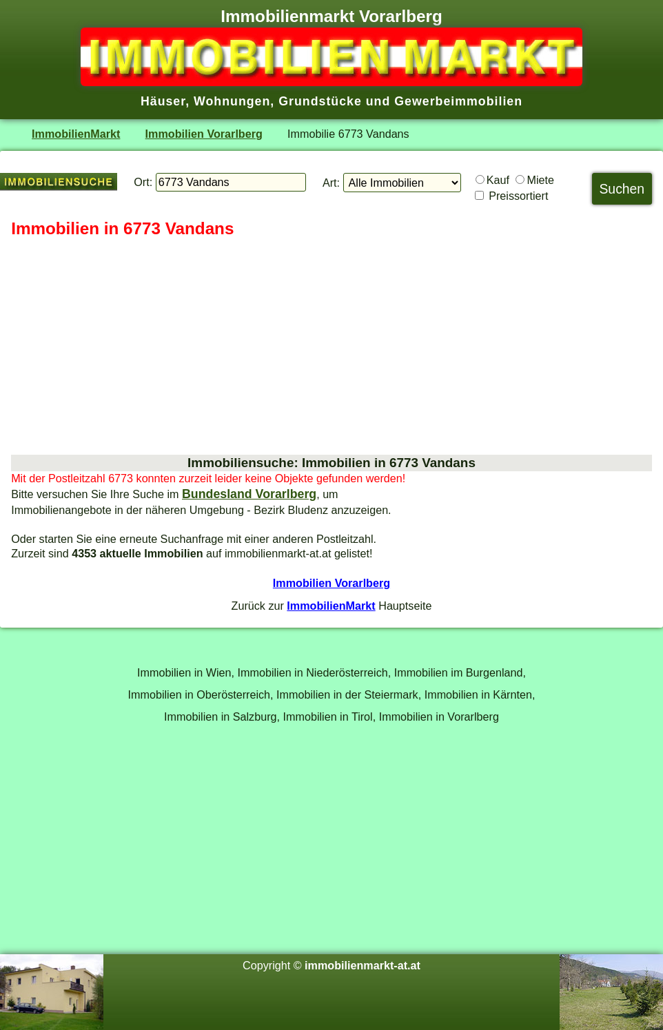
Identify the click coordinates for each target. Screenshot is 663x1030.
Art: (331, 182)
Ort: (143, 182)
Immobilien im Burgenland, (460, 672)
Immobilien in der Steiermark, (348, 694)
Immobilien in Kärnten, (480, 694)
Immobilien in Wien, (185, 672)
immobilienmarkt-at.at (362, 965)
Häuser (163, 101)
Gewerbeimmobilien (458, 101)
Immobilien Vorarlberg (204, 133)
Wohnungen (232, 101)
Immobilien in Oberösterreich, (201, 694)
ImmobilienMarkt (76, 133)
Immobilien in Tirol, (329, 716)
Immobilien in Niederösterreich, (314, 672)
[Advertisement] (331, 347)
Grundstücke (320, 101)
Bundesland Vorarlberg (249, 494)
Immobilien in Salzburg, (222, 716)
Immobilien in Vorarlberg (439, 716)
